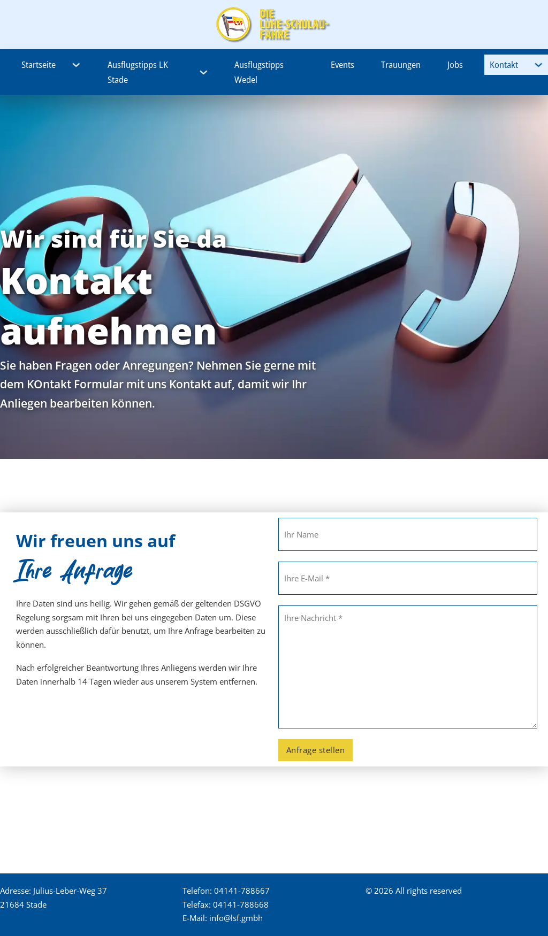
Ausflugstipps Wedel (259, 72)
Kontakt (504, 64)
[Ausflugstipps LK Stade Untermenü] (204, 72)
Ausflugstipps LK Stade (138, 72)
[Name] (407, 534)
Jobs (455, 64)
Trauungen (401, 64)
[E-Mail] (407, 578)
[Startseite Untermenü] (76, 65)
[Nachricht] (407, 666)
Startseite (38, 64)
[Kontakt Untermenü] (539, 65)
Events (342, 64)
